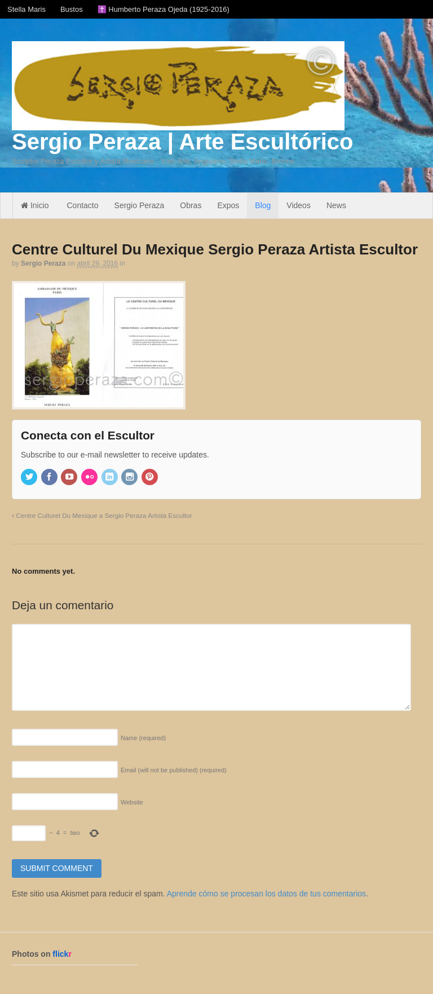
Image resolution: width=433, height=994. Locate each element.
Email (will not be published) (174, 770)
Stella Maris (26, 9)
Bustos (71, 9)
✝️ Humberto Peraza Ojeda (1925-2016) (163, 9)
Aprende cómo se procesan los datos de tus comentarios (266, 893)
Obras (190, 205)
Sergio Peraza (139, 205)
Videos (298, 205)
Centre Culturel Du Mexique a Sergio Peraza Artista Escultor (102, 515)
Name (143, 737)
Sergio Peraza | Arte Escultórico (182, 141)
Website (132, 802)
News (336, 205)
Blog (263, 205)
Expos (228, 205)
